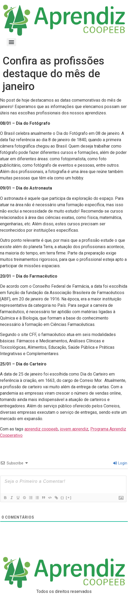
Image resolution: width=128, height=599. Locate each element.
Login (120, 463)
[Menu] (11, 42)
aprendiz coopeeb (41, 429)
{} (62, 497)
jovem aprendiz (74, 429)
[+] (69, 497)
